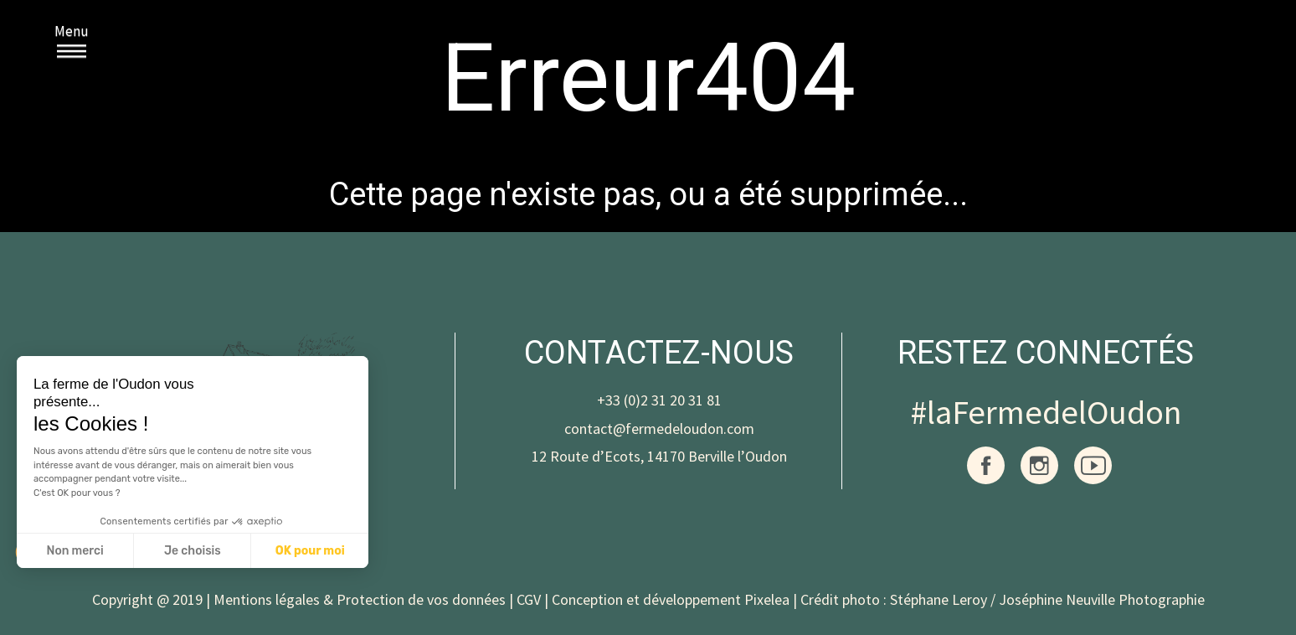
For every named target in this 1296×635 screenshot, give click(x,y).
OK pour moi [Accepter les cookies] (310, 551)
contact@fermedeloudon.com (659, 428)
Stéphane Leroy (938, 599)
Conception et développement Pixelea (670, 599)
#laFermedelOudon (1046, 412)
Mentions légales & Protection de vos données (359, 599)
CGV (529, 599)
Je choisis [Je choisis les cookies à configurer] (192, 551)
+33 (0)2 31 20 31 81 (659, 400)
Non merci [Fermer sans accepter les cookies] (74, 551)
